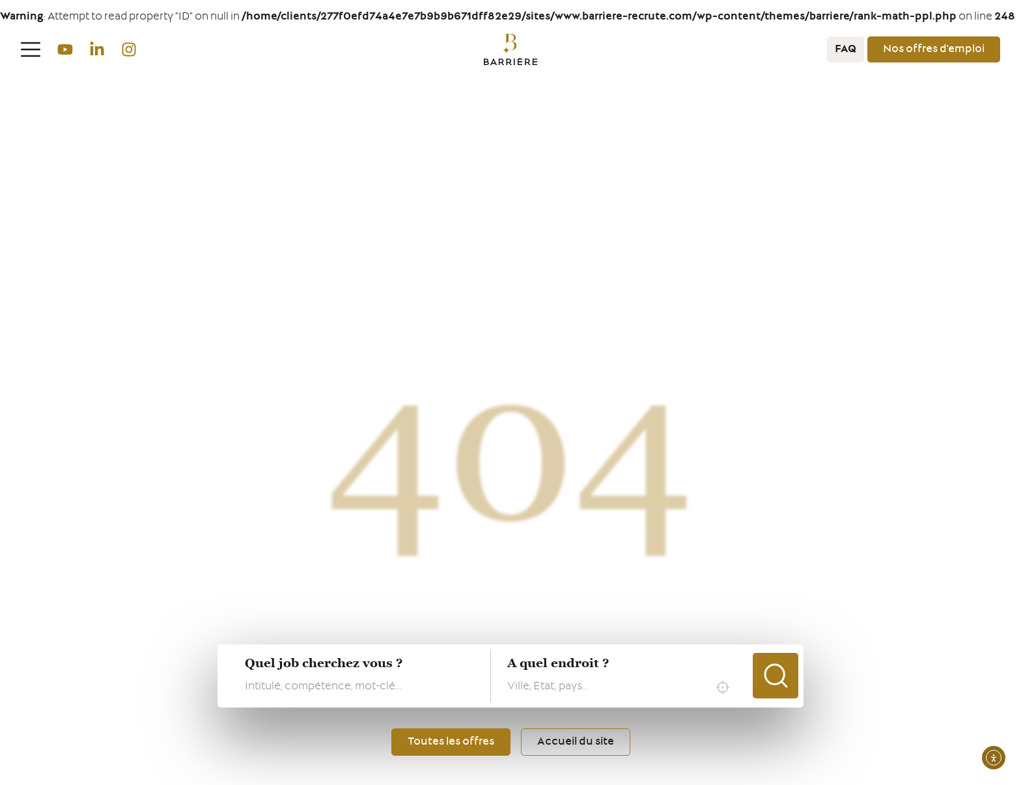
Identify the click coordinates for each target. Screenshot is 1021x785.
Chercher (775, 675)
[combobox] (621, 687)
